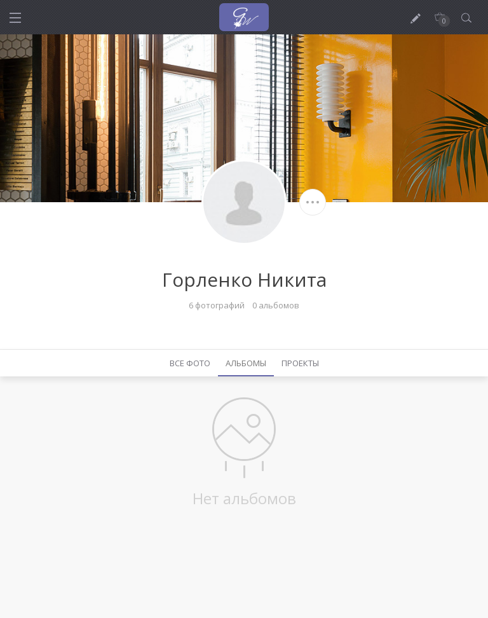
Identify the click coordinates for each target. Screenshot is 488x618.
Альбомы (246, 363)
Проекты (300, 363)
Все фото (190, 363)
